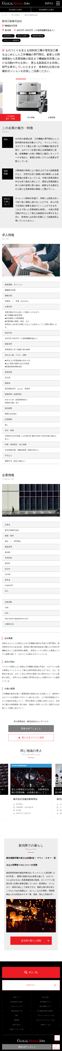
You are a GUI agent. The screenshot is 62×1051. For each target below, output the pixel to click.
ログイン (49, 3)
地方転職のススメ (45, 1002)
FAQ (16, 1015)
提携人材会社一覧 (16, 1011)
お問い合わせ (16, 1024)
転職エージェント (16, 1029)
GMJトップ (16, 997)
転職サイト (45, 1024)
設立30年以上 (8, 36)
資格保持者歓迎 (37, 36)
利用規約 (16, 1020)
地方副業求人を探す (46, 10)
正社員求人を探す (15, 10)
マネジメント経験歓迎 (11, 40)
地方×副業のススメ (45, 1006)
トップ (4, 15)
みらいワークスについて (45, 1020)
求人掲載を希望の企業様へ (45, 1011)
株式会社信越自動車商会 (25, 799)
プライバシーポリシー (45, 1015)
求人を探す (15, 15)
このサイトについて (16, 1006)
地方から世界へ (22, 36)
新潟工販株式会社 (31, 15)
